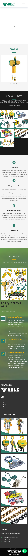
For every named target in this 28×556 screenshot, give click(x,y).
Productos (4, 407)
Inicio (3, 400)
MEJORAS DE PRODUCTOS (16, 352)
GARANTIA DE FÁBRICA (15, 317)
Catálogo (4, 404)
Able (3, 402)
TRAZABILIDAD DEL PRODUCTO (17, 339)
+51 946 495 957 (6, 539)
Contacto (4, 409)
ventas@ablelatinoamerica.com (9, 537)
